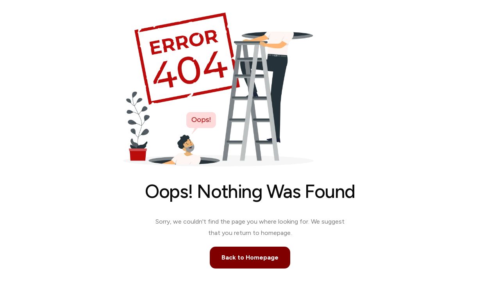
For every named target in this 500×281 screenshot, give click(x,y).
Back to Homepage (250, 257)
